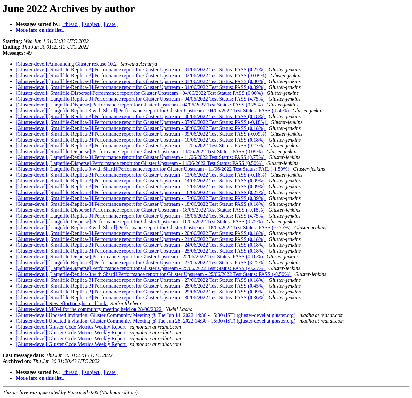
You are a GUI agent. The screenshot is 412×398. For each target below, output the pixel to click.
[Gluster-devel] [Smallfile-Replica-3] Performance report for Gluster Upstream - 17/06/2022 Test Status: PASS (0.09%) (141, 198)
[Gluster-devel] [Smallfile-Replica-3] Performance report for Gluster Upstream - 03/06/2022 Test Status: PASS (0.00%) (141, 81)
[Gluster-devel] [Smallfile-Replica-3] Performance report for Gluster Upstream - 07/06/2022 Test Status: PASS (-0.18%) (142, 122)
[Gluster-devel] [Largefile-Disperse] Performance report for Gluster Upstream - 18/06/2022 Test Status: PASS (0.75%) (140, 221)
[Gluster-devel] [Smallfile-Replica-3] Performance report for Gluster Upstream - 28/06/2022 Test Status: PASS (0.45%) (141, 286)
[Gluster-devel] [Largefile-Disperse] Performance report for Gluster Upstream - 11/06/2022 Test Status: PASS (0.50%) (140, 163)
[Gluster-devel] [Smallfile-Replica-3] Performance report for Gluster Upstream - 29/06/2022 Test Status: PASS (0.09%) (141, 291)
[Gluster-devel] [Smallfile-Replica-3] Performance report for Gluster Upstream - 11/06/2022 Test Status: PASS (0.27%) (141, 145)
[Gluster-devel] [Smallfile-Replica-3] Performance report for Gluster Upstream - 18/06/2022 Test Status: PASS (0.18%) (141, 204)
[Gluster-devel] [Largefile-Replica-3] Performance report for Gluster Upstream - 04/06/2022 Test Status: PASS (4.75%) (141, 99)
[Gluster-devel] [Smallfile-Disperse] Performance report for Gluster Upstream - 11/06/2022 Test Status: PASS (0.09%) (140, 151)
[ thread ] (71, 24)
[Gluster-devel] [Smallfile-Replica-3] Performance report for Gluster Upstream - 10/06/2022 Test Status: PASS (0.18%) (141, 140)
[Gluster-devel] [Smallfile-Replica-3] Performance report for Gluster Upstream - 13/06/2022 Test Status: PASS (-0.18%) (142, 175)
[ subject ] (92, 24)
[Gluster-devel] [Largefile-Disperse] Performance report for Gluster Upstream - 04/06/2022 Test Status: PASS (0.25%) (140, 104)
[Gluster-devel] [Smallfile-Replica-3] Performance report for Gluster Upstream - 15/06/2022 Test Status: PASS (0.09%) (141, 186)
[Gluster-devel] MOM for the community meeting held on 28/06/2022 (89, 309)
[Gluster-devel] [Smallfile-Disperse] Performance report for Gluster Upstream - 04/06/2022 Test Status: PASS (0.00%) (140, 93)
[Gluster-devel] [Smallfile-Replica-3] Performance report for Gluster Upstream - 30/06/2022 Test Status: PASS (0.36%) (141, 297)
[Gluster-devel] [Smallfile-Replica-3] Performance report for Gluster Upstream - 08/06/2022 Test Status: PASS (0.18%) (141, 128)
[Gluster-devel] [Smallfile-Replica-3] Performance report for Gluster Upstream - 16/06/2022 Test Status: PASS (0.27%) (141, 192)
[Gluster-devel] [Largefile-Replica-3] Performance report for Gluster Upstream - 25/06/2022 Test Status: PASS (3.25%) (141, 262)
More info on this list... (41, 30)
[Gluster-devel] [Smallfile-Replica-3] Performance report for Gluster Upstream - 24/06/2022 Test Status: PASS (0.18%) (141, 245)
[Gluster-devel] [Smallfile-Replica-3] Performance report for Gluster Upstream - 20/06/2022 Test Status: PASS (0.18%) (141, 233)
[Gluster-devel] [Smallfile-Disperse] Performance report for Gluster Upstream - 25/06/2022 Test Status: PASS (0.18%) (140, 256)
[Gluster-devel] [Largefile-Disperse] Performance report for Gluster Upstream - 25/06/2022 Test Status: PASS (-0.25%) (141, 268)
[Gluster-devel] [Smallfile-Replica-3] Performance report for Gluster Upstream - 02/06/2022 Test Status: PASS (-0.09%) (142, 75)
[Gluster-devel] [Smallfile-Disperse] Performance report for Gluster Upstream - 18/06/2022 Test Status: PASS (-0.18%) (141, 210)
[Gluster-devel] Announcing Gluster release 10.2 (67, 64)
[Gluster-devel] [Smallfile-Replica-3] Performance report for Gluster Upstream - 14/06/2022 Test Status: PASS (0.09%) (141, 180)
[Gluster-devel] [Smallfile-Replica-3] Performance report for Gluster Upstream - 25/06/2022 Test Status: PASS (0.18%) (141, 251)
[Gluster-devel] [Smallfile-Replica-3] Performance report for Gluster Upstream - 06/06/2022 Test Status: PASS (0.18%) (141, 116)
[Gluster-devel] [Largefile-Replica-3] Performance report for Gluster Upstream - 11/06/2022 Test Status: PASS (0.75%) (141, 157)
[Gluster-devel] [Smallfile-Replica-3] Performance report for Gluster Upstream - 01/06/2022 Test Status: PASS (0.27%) (141, 69)
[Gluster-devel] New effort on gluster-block (62, 303)
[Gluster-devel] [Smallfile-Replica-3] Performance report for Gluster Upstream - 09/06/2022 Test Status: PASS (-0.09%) (142, 134)
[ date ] (111, 24)
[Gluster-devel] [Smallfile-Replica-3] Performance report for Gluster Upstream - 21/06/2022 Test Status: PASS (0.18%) (141, 239)
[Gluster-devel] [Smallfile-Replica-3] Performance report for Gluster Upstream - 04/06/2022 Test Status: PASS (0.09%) (141, 87)
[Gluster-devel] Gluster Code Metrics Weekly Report (71, 327)
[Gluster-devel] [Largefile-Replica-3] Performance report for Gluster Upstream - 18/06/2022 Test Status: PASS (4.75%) (141, 215)
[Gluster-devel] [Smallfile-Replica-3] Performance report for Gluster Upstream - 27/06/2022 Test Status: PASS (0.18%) (141, 280)
